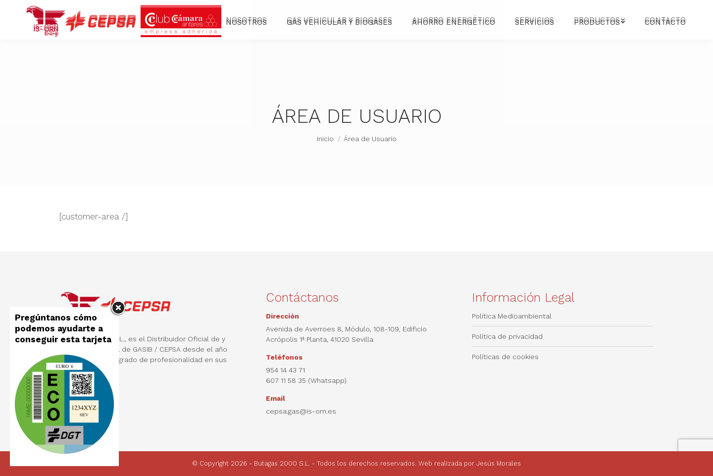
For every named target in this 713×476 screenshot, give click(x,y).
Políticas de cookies (505, 357)
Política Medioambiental (512, 316)
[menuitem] (458, 8)
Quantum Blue (664, 8)
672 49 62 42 (106, 8)
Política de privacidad (507, 336)
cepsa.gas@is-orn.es (172, 8)
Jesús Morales (498, 463)
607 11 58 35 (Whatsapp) (306, 380)
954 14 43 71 (51, 8)
